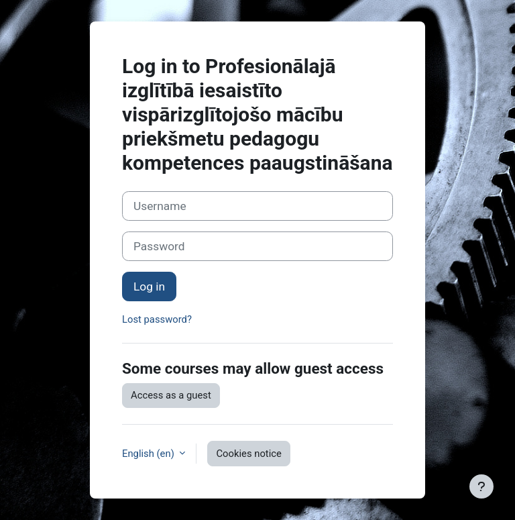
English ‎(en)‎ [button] (149, 454)
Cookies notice (248, 454)
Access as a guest (171, 395)
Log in (149, 286)
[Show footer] (481, 486)
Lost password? (157, 319)
